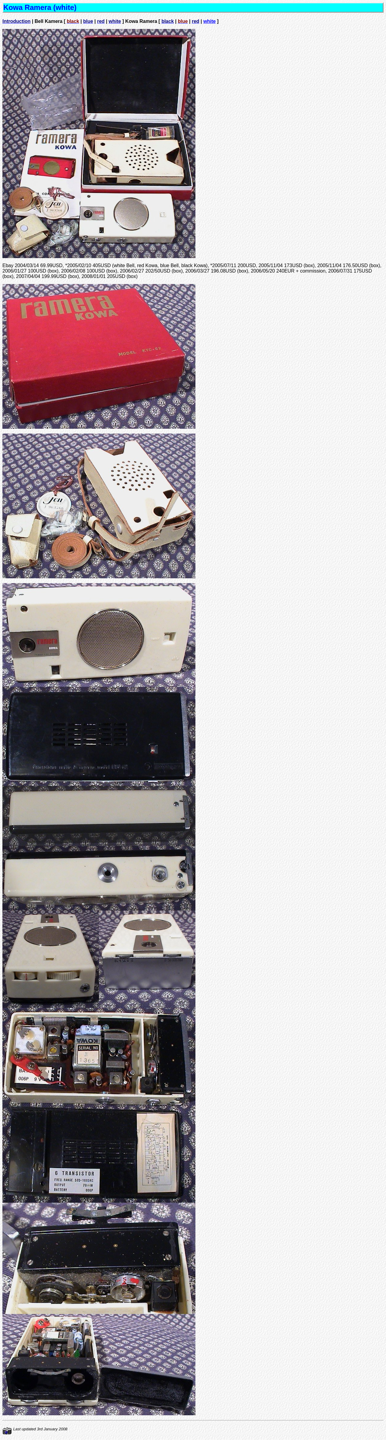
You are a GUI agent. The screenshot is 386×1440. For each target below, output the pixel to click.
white (209, 21)
